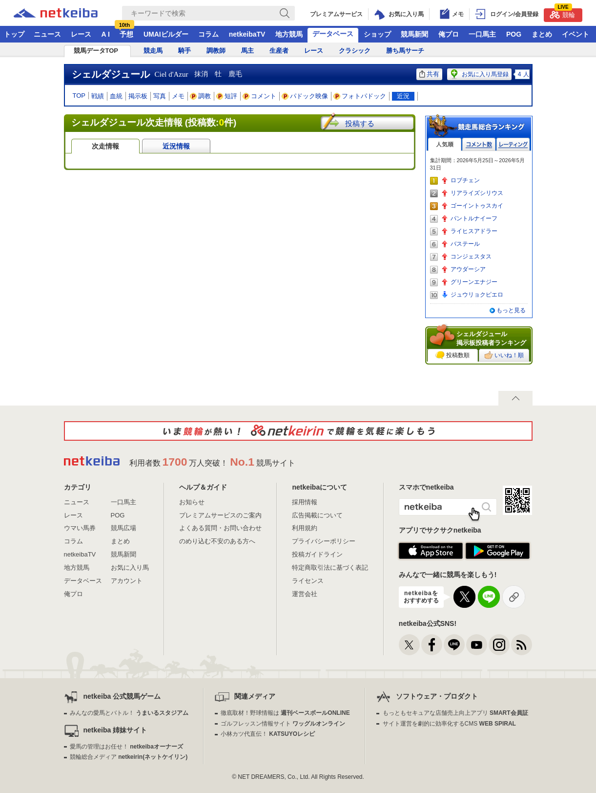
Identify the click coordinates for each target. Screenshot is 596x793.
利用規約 (304, 528)
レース (81, 34)
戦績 (97, 96)
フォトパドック (360, 96)
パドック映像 (305, 96)
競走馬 (153, 50)
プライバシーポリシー (323, 541)
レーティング (513, 144)
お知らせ (192, 502)
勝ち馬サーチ (405, 50)
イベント (575, 34)
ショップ (377, 34)
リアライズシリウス (477, 193)
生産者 (278, 50)
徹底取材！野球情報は (285, 712)
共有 (429, 74)
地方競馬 (289, 34)
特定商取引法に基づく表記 (330, 567)
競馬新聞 (414, 34)
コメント (259, 96)
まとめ (542, 34)
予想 (126, 34)
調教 (200, 96)
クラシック (354, 50)
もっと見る (511, 310)
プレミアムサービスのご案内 (220, 515)
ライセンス (308, 580)
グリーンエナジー (474, 282)
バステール (465, 243)
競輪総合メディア (128, 756)
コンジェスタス (471, 256)
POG (513, 34)
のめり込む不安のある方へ (217, 541)
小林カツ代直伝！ (268, 733)
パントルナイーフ (474, 218)
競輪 (562, 13)
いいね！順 (504, 355)
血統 (116, 96)
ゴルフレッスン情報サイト (283, 723)
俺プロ (448, 34)
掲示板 (137, 96)
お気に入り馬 (130, 567)
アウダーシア (468, 269)
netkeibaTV (247, 34)
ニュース (47, 34)
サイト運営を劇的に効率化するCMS (449, 723)
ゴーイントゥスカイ (477, 205)
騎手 (184, 50)
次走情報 (105, 146)
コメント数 (478, 144)
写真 (159, 96)
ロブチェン (465, 180)
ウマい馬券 (80, 528)
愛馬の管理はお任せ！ (126, 746)
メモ (178, 96)
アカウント (127, 580)
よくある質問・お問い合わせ (220, 528)
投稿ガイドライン (317, 554)
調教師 (216, 50)
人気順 (444, 144)
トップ (14, 34)
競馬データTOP (96, 50)
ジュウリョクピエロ (477, 294)
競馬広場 (123, 528)
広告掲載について (317, 515)
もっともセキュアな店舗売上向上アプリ (455, 712)
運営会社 (304, 594)
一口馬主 (482, 34)
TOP (79, 95)
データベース (332, 34)
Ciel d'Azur (171, 74)
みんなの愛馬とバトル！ (129, 712)
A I (106, 34)
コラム (208, 34)
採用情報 (304, 502)
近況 (403, 96)
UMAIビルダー (166, 34)
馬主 (247, 50)
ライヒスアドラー (474, 231)
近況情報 (176, 146)
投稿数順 (452, 355)
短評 (227, 96)
